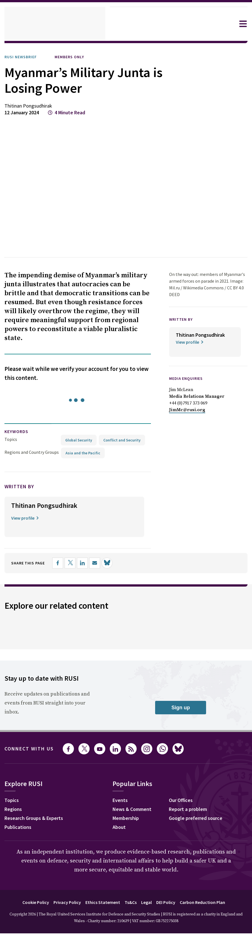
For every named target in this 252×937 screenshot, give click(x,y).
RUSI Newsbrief (23, 57)
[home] (54, 24)
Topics (10, 412)
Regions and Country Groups (32, 425)
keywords (18, 404)
